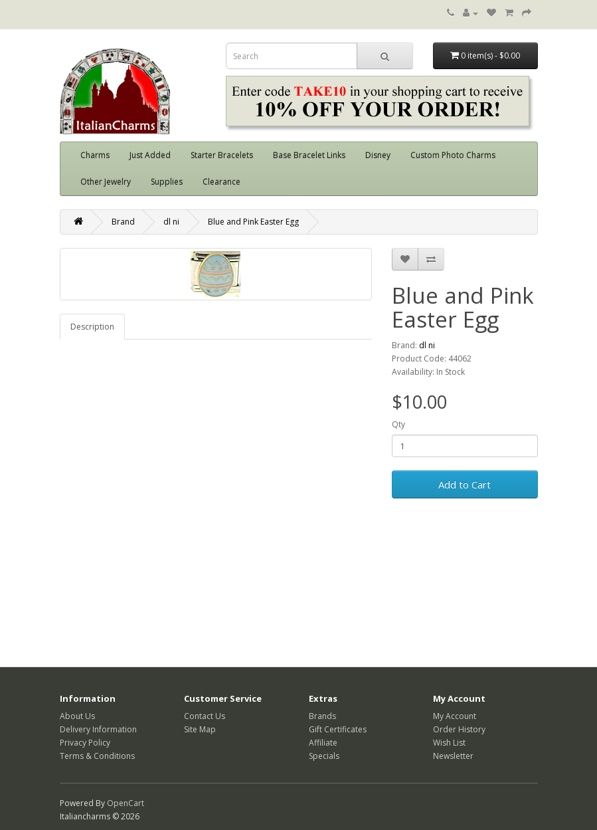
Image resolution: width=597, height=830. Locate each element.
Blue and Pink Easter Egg (253, 221)
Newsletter (453, 756)
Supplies (167, 181)
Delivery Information (98, 729)
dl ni (171, 221)
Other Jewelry (105, 181)
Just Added (150, 155)
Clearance (221, 181)
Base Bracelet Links (309, 155)
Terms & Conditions (97, 756)
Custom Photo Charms (452, 155)
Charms (95, 155)
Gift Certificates (338, 729)
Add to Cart (464, 484)
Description (92, 326)
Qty (398, 424)
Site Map (200, 729)
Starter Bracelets (222, 155)
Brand (123, 221)
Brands (322, 716)
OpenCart (125, 803)
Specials (324, 756)
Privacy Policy (85, 742)
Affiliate (323, 742)
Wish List (449, 742)
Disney (377, 155)
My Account (454, 716)
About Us (77, 716)
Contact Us (204, 716)
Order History (459, 729)
